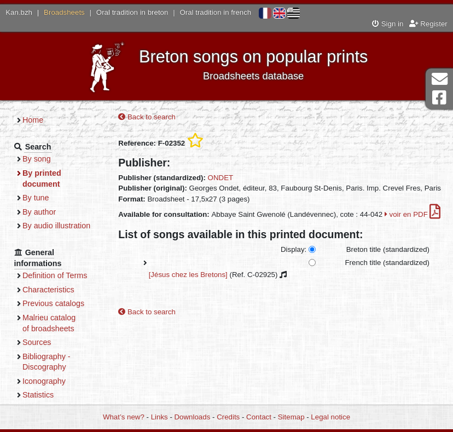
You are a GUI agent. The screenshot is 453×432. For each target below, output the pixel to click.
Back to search (147, 117)
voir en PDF (413, 214)
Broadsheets (64, 12)
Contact (258, 417)
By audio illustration (56, 225)
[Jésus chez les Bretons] (188, 274)
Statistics (38, 394)
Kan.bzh (18, 12)
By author (39, 212)
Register (428, 24)
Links (159, 417)
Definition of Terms (54, 275)
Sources (36, 342)
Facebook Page (439, 98)
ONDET (221, 178)
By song (36, 158)
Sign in (387, 24)
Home (32, 120)
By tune (35, 197)
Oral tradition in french (215, 12)
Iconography (44, 381)
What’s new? (123, 417)
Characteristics (48, 289)
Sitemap (291, 417)
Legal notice (330, 417)
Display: (293, 249)
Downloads (193, 417)
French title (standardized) (387, 262)
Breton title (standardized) (387, 249)
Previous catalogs (53, 303)
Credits (228, 417)
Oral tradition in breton (132, 12)
